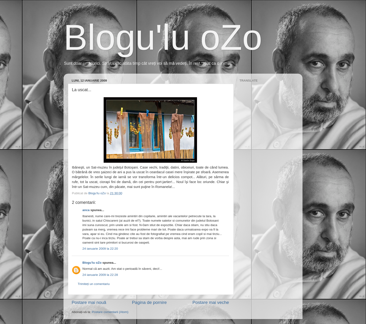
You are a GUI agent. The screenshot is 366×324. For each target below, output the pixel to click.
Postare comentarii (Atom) (110, 312)
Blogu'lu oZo (162, 37)
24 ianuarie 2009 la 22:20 (100, 248)
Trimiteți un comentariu (94, 284)
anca (86, 210)
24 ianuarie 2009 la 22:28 (100, 275)
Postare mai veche (211, 302)
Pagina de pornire (149, 302)
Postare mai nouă (89, 302)
